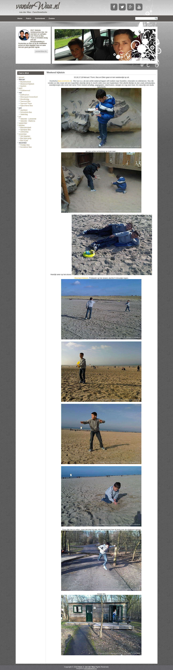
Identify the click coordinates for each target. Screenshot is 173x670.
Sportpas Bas (25, 130)
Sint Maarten (25, 136)
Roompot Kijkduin (81, 278)
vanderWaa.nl (37, 7)
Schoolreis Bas (26, 112)
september (23, 123)
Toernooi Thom (26, 103)
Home (20, 18)
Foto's (28, 18)
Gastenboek (40, 18)
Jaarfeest (23, 110)
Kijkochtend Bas (26, 106)
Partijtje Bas (25, 145)
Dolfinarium (24, 95)
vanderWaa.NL (41, 51)
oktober (22, 125)
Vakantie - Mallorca (27, 121)
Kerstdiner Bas (26, 147)
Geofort (23, 86)
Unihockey (24, 132)
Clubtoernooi (25, 90)
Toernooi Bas (25, 101)
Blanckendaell (25, 127)
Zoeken (52, 18)
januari (21, 77)
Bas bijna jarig (25, 138)
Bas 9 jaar (24, 140)
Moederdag (24, 99)
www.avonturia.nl (64, 81)
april (20, 88)
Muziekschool (25, 82)
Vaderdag (24, 114)
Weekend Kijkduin (27, 84)
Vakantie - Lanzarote (28, 119)
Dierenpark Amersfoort (29, 97)
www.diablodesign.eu (90, 668)
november (23, 134)
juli (20, 117)
